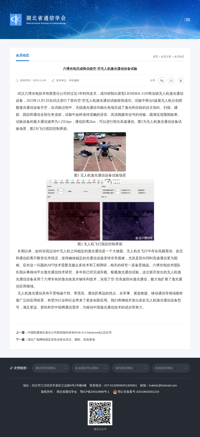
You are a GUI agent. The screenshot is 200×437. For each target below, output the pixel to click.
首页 (155, 56)
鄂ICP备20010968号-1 (95, 391)
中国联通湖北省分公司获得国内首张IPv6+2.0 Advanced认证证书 (70, 332)
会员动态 (179, 56)
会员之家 (166, 56)
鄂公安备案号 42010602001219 (136, 391)
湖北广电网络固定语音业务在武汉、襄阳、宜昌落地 (61, 339)
